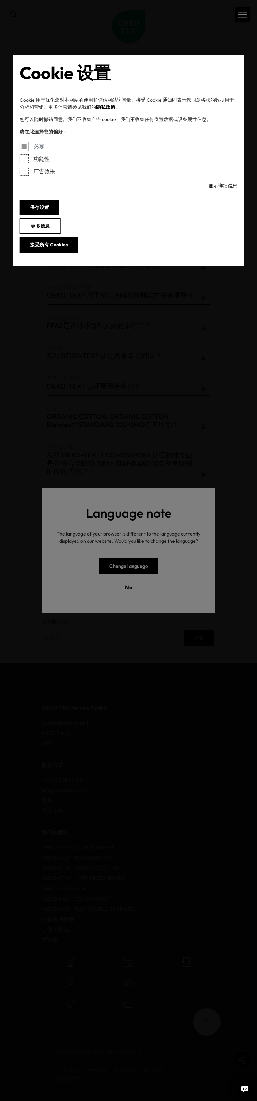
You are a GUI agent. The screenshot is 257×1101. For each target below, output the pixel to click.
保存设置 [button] (39, 207)
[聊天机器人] (245, 1089)
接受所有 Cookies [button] (49, 245)
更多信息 (40, 226)
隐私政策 (105, 107)
